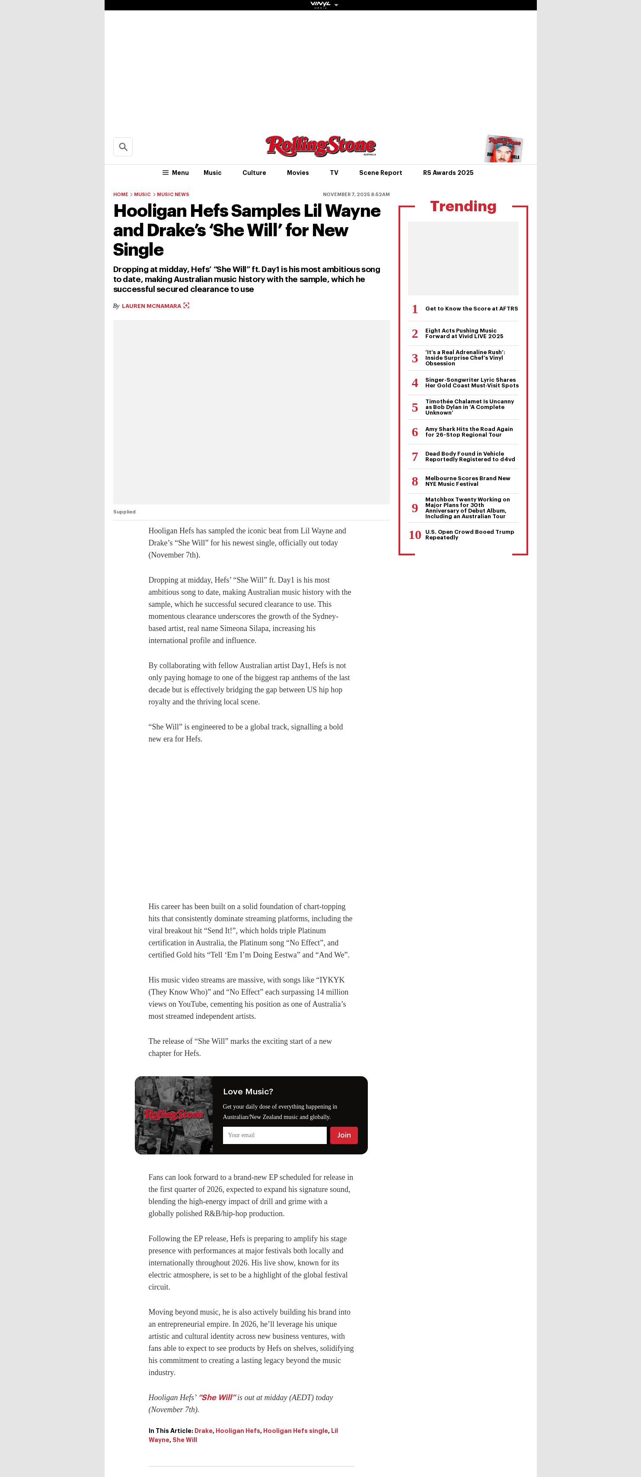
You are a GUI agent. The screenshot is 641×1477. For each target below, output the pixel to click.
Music (213, 173)
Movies (298, 173)
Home (120, 194)
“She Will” (217, 1397)
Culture (254, 173)
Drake (204, 1431)
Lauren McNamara (155, 306)
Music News (173, 194)
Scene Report (380, 173)
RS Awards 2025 (448, 173)
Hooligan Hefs (238, 1431)
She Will (184, 1440)
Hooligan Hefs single (295, 1431)
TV (334, 173)
